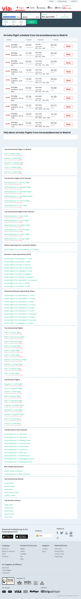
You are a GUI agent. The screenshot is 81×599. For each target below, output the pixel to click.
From (4, 15)
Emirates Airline (9, 486)
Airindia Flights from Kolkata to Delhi (17, 286)
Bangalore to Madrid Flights (14, 163)
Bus (21, 556)
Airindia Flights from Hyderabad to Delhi (18, 271)
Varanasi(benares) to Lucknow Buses (17, 443)
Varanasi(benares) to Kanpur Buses (16, 446)
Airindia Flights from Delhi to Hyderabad (18, 268)
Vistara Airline (8, 511)
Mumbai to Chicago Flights (13, 364)
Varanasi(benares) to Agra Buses (15, 437)
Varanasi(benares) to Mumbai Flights (17, 183)
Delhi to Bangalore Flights (13, 389)
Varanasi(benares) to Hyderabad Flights (18, 192)
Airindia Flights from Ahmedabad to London (19, 295)
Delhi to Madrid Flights (12, 154)
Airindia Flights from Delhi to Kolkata (17, 283)
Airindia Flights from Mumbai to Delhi (17, 262)
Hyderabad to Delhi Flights (13, 410)
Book (68, 46)
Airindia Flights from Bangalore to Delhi (18, 259)
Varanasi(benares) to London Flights (17, 234)
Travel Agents (6, 570)
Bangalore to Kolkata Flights (14, 405)
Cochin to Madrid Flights (12, 167)
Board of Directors (8, 551)
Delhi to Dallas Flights (12, 373)
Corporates (6, 573)
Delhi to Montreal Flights (13, 369)
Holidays (23, 554)
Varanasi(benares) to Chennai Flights (17, 201)
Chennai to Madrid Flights (13, 172)
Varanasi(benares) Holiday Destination (17, 474)
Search (31, 22)
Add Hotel (5, 568)
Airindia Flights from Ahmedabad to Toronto (19, 305)
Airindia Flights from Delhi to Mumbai (17, 265)
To (23, 15)
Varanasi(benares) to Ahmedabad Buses (18, 462)
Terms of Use (59, 554)
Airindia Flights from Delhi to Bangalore (18, 274)
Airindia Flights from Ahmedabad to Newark (19, 317)
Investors (5, 556)
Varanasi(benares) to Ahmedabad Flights (18, 196)
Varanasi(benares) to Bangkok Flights (17, 225)
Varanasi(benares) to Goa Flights (15, 205)
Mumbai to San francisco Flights (15, 360)
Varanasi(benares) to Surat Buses (16, 449)
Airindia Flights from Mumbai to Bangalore (19, 277)
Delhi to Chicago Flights (12, 346)
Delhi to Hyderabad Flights (13, 401)
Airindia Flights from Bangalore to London (19, 323)
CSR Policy (58, 549)
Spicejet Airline (9, 514)
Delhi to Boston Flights (12, 355)
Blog (43, 551)
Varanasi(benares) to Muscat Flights (16, 230)
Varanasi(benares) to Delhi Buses (16, 434)
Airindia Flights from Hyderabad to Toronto (19, 311)
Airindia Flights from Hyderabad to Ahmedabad (20, 280)
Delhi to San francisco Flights (14, 337)
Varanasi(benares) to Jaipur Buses (16, 453)
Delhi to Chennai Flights (12, 419)
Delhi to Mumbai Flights (12, 396)
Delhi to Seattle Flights (12, 351)
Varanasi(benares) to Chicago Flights (17, 239)
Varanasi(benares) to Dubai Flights (16, 216)
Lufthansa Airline (10, 496)
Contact (45, 549)
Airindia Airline (9, 483)
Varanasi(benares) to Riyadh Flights (16, 221)
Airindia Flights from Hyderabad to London (19, 302)
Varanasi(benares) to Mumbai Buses (17, 456)
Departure (45, 14)
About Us (5, 549)
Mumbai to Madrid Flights (13, 158)
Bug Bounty (59, 556)
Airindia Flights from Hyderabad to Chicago (19, 308)
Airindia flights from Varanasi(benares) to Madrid (21, 249)
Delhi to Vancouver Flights (13, 341)
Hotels (22, 551)
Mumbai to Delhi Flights (12, 392)
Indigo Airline (8, 505)
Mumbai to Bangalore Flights (14, 414)
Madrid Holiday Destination (13, 471)
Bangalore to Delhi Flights (13, 384)
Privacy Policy (59, 551)
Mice (22, 559)
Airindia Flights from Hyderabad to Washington (20, 314)
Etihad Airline (8, 489)
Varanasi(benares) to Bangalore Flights (17, 187)
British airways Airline (11, 492)
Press (4, 554)
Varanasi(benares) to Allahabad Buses (17, 440)
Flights (22, 549)
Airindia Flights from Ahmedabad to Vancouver (20, 320)
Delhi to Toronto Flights (12, 332)
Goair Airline (8, 517)
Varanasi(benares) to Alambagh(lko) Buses (19, 459)
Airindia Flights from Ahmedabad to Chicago (19, 299)
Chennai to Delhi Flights (12, 423)
